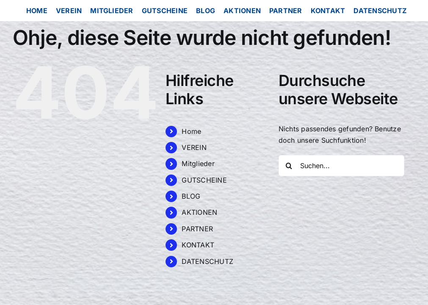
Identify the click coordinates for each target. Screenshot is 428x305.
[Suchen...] (341, 165)
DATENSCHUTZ (207, 261)
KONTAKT (198, 245)
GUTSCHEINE (204, 180)
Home (191, 131)
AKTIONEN (199, 212)
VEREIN (194, 147)
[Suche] (289, 165)
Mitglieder (198, 163)
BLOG (191, 196)
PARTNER (197, 229)
